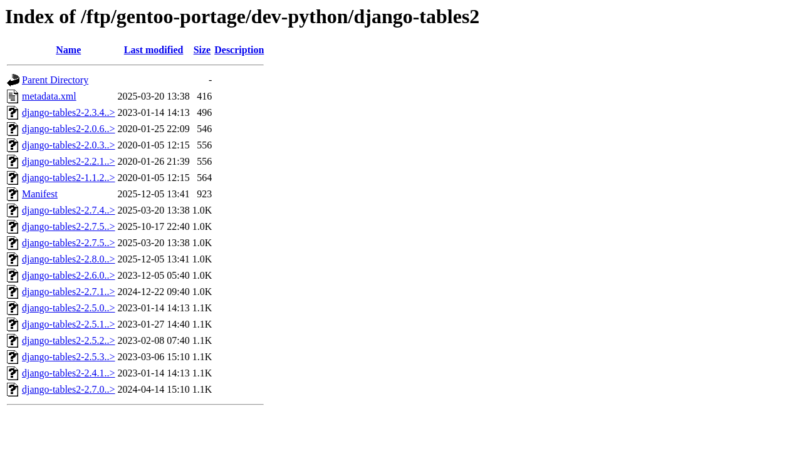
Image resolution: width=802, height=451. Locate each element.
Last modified (154, 49)
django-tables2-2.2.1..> (68, 161)
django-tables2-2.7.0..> (68, 389)
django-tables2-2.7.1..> (68, 291)
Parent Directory (55, 80)
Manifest (40, 194)
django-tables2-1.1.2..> (68, 177)
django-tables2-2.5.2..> (68, 340)
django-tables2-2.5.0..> (68, 308)
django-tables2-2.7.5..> (68, 226)
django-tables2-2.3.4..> (68, 112)
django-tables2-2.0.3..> (68, 145)
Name (68, 49)
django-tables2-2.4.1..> (68, 373)
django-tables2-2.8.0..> (68, 259)
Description (239, 49)
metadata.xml (49, 96)
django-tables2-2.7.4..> (68, 210)
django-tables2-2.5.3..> (68, 356)
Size (202, 49)
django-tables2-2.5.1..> (68, 324)
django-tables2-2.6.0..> (68, 275)
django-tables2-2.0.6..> (68, 128)
